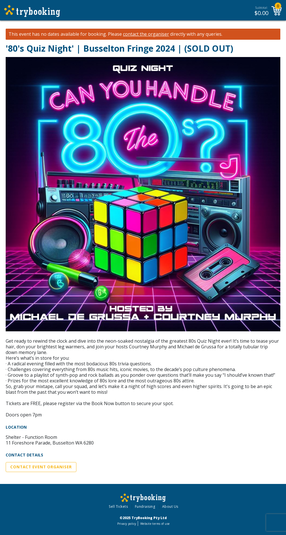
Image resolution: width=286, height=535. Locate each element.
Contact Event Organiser (41, 466)
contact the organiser (146, 34)
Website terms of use (155, 524)
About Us (170, 506)
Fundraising (145, 506)
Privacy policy (126, 524)
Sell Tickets (118, 506)
